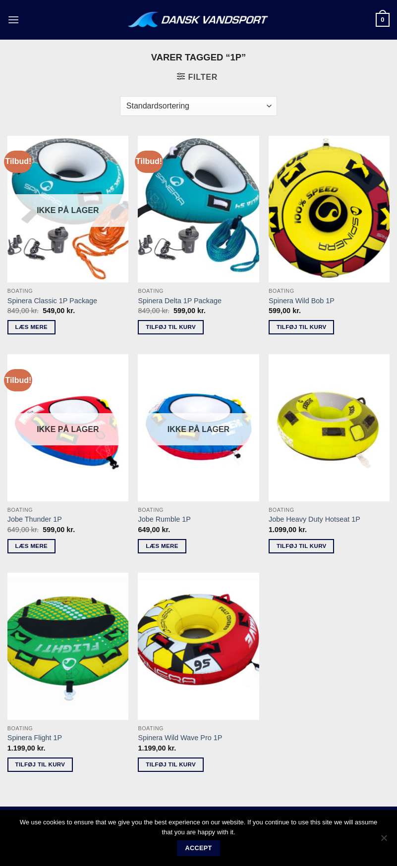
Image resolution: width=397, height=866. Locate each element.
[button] (13, 19)
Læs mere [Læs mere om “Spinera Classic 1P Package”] (31, 327)
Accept (198, 848)
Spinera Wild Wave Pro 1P (180, 738)
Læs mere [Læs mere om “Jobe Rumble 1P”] (162, 546)
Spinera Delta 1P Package (180, 301)
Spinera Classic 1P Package (52, 301)
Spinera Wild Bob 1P (302, 301)
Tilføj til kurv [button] (171, 327)
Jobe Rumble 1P (164, 519)
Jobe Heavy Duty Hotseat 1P (314, 519)
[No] (384, 841)
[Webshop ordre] (198, 106)
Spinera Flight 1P (34, 738)
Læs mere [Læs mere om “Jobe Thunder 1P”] (31, 546)
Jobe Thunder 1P (34, 519)
